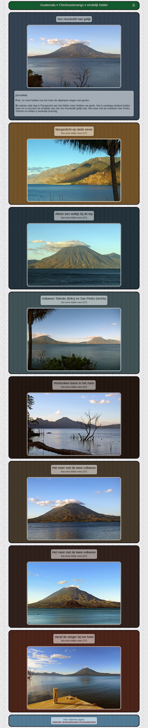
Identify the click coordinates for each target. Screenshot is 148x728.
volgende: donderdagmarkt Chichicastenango (74, 722)
